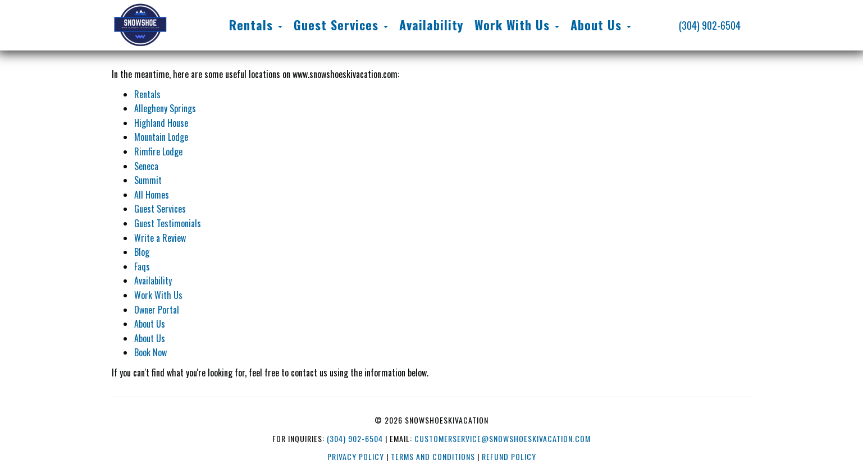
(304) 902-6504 (710, 25)
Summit (148, 180)
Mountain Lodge (161, 137)
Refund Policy (509, 456)
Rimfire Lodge (158, 151)
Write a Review (160, 238)
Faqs (142, 266)
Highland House (161, 123)
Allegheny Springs (165, 108)
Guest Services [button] (341, 25)
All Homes (151, 194)
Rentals (147, 94)
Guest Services (160, 208)
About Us (149, 323)
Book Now (150, 352)
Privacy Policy (355, 456)
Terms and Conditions (433, 456)
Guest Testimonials (167, 223)
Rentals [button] (255, 25)
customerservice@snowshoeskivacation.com (502, 438)
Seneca (146, 166)
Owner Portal (156, 309)
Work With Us (158, 295)
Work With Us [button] (516, 25)
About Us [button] (600, 25)
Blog (141, 252)
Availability (431, 25)
